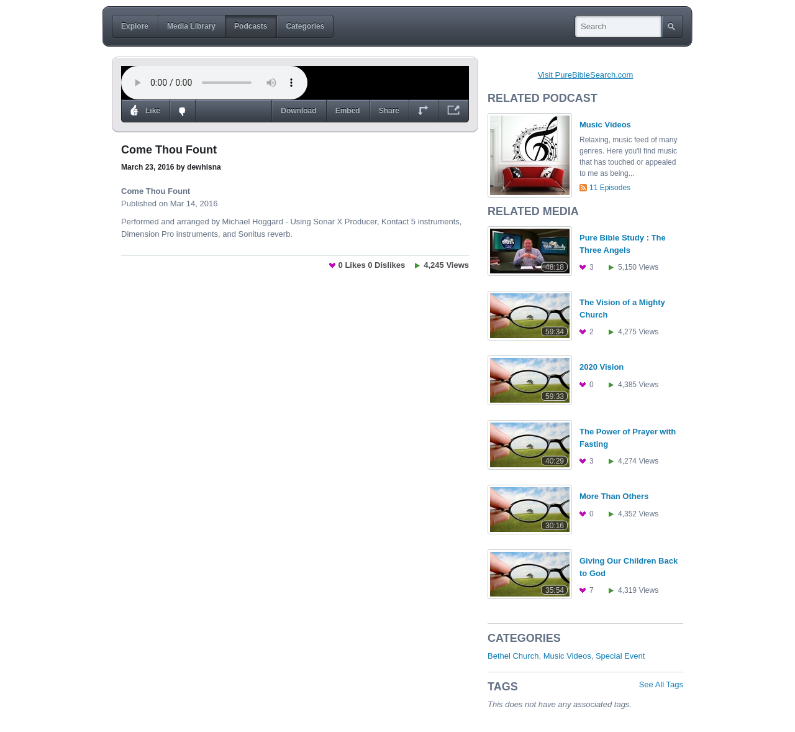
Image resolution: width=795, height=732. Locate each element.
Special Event (620, 656)
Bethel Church (513, 656)
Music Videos (567, 656)
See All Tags (661, 684)
